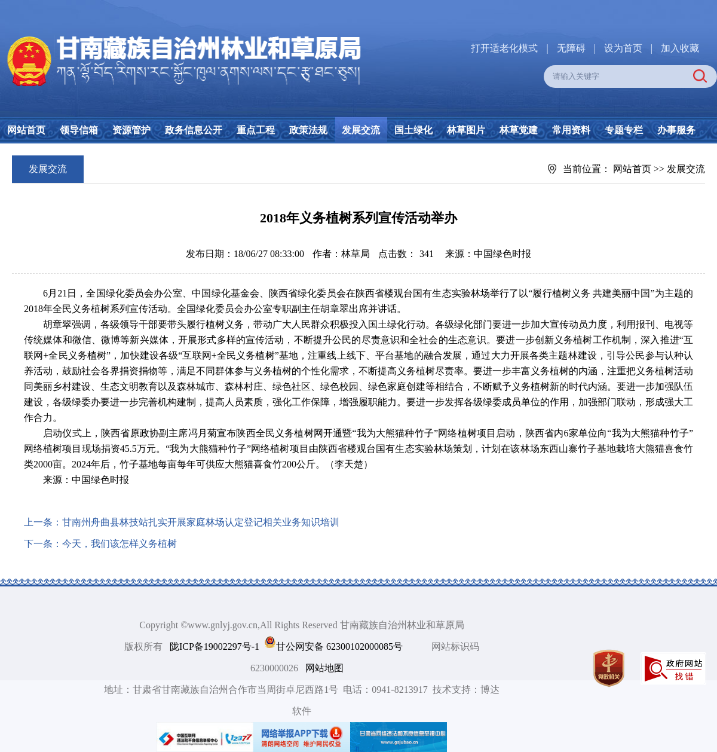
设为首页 (623, 48)
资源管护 (131, 130)
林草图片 (466, 130)
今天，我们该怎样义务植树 (119, 544)
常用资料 (571, 130)
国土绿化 (413, 130)
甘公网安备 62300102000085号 (339, 646)
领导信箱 (79, 130)
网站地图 (324, 668)
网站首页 (26, 130)
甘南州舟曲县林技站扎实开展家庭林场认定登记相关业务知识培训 (200, 522)
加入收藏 (680, 48)
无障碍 (571, 48)
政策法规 (308, 130)
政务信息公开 (193, 130)
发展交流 (361, 130)
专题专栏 (624, 130)
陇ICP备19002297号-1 (214, 646)
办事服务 (676, 130)
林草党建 (519, 130)
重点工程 (256, 130)
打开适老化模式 (504, 48)
